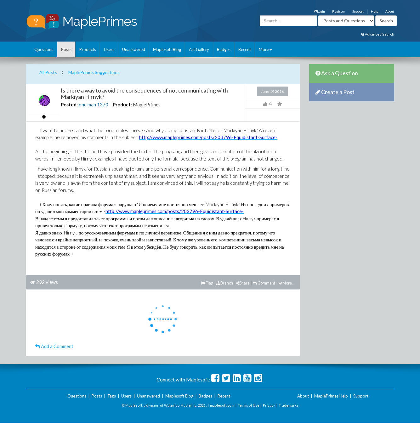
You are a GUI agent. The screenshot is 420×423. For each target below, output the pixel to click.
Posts (66, 49)
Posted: (69, 104)
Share (243, 282)
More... (286, 282)
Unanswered (133, 49)
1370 (102, 104)
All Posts (48, 72)
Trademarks (288, 405)
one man (87, 104)
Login (319, 11)
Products (87, 49)
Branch (224, 282)
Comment (264, 282)
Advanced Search (377, 34)
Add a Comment (54, 346)
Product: (122, 104)
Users (109, 49)
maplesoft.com (222, 405)
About (389, 11)
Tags (111, 395)
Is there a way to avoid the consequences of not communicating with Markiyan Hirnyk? (144, 93)
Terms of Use (248, 405)
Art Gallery (199, 49)
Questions (43, 49)
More (265, 49)
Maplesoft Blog (167, 49)
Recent (244, 49)
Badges (223, 49)
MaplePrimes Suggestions (94, 72)
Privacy (269, 405)
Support (358, 11)
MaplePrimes (147, 104)
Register (338, 11)
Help (374, 11)
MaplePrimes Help (331, 395)
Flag (207, 282)
